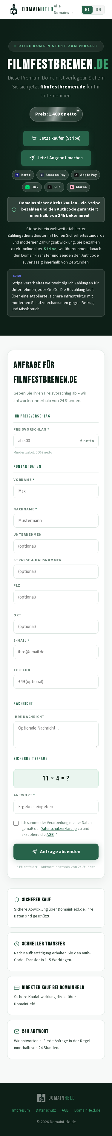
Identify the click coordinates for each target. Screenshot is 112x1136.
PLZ (16, 585)
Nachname (25, 509)
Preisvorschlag (31, 429)
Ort (17, 615)
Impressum (21, 1110)
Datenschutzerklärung (59, 828)
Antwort (24, 795)
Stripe (50, 249)
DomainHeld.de (87, 1110)
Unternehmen (27, 534)
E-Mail (21, 640)
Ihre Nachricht (29, 716)
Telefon (21, 670)
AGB (50, 834)
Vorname (23, 479)
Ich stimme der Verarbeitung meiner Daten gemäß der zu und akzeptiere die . (57, 828)
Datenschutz (46, 1110)
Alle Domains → (64, 9)
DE (87, 9)
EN (98, 9)
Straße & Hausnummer (37, 560)
